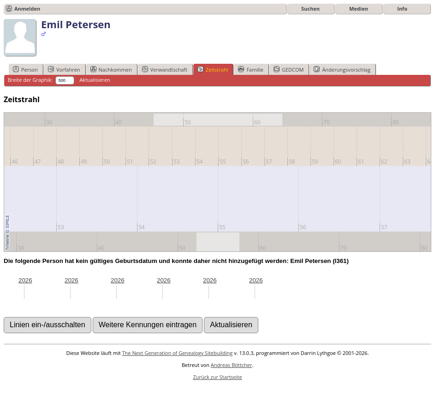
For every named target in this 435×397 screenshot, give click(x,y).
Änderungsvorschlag (342, 69)
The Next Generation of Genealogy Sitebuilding (177, 352)
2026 (25, 280)
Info (402, 8)
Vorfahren (64, 69)
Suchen (310, 8)
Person (25, 69)
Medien (358, 8)
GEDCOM (289, 69)
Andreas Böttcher (231, 364)
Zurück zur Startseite (217, 376)
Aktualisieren (94, 79)
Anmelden (27, 8)
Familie (250, 69)
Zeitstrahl (212, 69)
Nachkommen (111, 69)
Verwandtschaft (164, 69)
